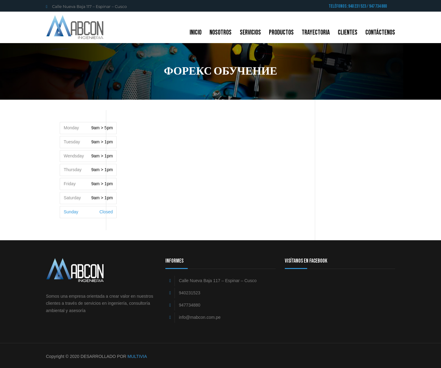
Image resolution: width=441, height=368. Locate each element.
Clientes (347, 32)
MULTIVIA (137, 356)
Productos (281, 32)
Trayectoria (316, 32)
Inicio (196, 32)
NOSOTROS (220, 32)
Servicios (250, 32)
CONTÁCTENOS (380, 32)
